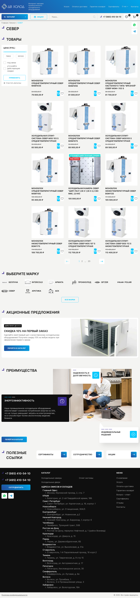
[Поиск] (95, 17)
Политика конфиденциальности (14, 595)
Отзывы (119, 502)
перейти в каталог (17, 349)
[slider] (3, 51)
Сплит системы (86, 478)
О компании (121, 478)
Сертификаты (113, 7)
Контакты (134, 7)
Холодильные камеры (51, 478)
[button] (54, 93)
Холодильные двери (50, 482)
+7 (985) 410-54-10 (112, 17)
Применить (14, 78)
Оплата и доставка (79, 7)
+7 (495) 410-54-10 (17, 480)
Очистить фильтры (12, 83)
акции (39, 17)
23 (89, 261)
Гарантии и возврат (97, 7)
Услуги (66, 7)
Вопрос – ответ (123, 494)
